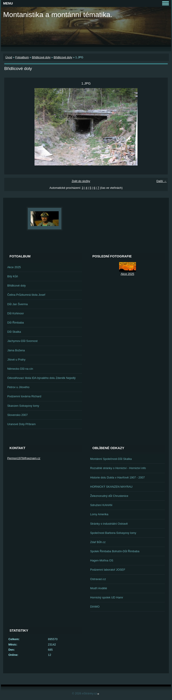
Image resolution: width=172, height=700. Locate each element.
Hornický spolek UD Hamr (106, 597)
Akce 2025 (14, 267)
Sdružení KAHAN (101, 505)
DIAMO (95, 606)
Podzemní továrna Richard (24, 396)
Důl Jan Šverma (17, 304)
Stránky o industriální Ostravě (109, 523)
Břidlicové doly (41, 57)
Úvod (8, 57)
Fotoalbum (22, 57)
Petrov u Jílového (18, 387)
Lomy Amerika (99, 514)
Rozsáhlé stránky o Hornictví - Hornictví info (118, 468)
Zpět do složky (81, 181)
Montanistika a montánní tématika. (57, 15)
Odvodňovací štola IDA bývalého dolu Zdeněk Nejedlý (41, 378)
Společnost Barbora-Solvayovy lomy (113, 533)
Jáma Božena (16, 350)
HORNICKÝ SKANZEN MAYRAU (111, 486)
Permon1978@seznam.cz (23, 458)
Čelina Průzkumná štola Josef (26, 294)
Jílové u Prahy (16, 359)
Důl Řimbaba (15, 322)
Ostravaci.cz (98, 579)
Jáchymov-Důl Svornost (22, 341)
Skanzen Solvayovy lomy (23, 405)
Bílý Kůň (12, 276)
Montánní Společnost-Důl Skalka (111, 459)
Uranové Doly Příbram (21, 424)
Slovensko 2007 (17, 415)
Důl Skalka (14, 331)
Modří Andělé (98, 588)
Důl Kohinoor (15, 313)
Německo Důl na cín (20, 368)
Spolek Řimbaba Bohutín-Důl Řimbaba (115, 551)
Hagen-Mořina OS (101, 560)
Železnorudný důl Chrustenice (109, 496)
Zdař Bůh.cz (98, 542)
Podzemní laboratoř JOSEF (107, 569)
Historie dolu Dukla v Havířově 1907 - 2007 (117, 477)
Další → (161, 181)
